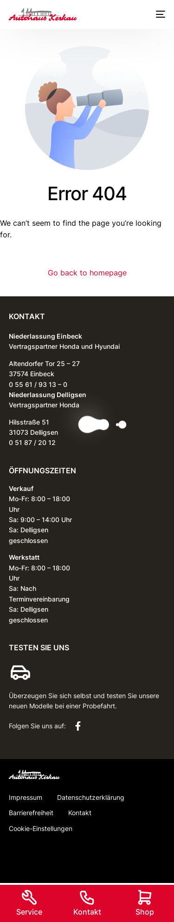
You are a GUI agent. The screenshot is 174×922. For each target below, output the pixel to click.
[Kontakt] (87, 897)
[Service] (29, 897)
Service (29, 911)
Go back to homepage (87, 272)
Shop (144, 911)
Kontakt (87, 911)
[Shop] (145, 897)
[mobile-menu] (158, 14)
